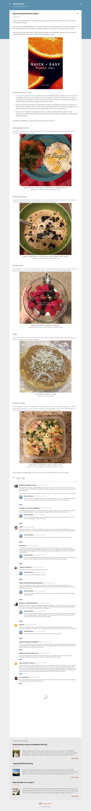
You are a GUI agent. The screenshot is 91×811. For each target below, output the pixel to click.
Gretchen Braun (28, 496)
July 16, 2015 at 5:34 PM (44, 653)
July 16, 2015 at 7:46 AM (49, 583)
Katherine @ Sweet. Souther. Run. (28, 653)
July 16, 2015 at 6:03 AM (39, 514)
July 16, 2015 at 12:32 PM (45, 642)
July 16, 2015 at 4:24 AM (42, 485)
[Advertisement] (45, 722)
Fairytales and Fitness (25, 567)
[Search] (81, 4)
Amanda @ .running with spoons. (28, 603)
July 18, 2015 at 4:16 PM (34, 677)
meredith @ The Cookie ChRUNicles (29, 508)
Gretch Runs (18, 4)
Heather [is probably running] (27, 485)
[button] (77, 14)
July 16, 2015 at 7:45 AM (39, 555)
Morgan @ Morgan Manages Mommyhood (31, 583)
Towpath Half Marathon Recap (23, 763)
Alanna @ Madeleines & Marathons (29, 642)
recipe (18, 478)
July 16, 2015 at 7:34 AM (37, 567)
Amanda (24, 121)
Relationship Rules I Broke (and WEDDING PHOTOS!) (30, 744)
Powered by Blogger (45, 803)
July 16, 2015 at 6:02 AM (39, 496)
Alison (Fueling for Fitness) (27, 663)
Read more (74, 758)
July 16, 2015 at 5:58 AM (29, 527)
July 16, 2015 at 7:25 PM (41, 663)
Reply (20, 504)
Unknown (21, 624)
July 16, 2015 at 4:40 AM (46, 508)
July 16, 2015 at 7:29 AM (32, 545)
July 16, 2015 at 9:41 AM (30, 624)
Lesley (21, 527)
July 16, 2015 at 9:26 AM (44, 603)
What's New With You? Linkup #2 (23, 782)
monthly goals (26, 26)
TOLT (23, 478)
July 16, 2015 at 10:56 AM (39, 611)
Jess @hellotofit (23, 677)
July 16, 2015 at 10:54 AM (39, 591)
